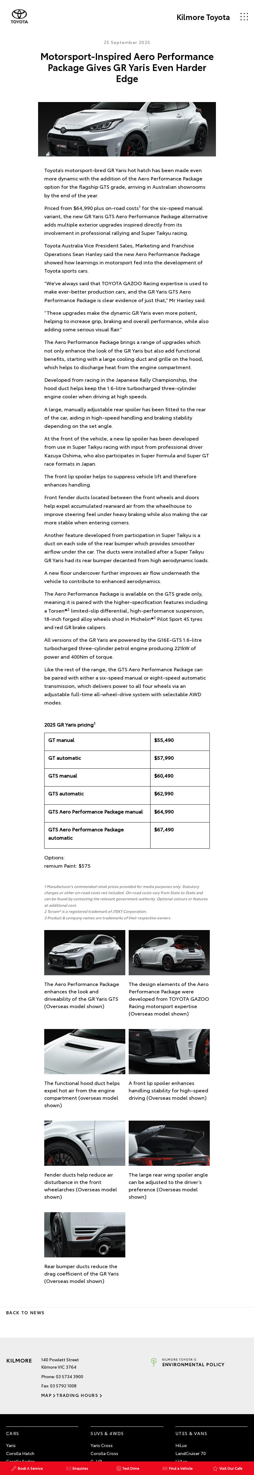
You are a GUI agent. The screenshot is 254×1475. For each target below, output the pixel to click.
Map (46, 1395)
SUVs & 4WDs (107, 1433)
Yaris (11, 1445)
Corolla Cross (104, 1453)
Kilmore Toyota (203, 16)
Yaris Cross (102, 1445)
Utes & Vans (191, 1433)
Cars (12, 1433)
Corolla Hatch (20, 1453)
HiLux (181, 1445)
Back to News (25, 1312)
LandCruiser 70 (190, 1453)
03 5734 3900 (69, 1376)
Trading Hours (77, 1395)
